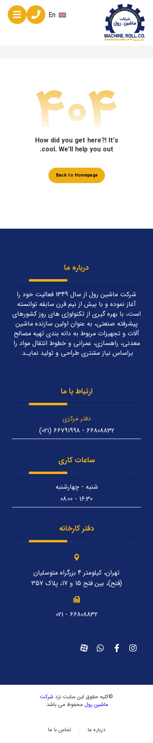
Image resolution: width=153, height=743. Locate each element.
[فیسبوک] (117, 648)
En (57, 15)
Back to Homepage (76, 175)
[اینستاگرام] (133, 648)
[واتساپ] (100, 648)
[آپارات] (84, 648)
